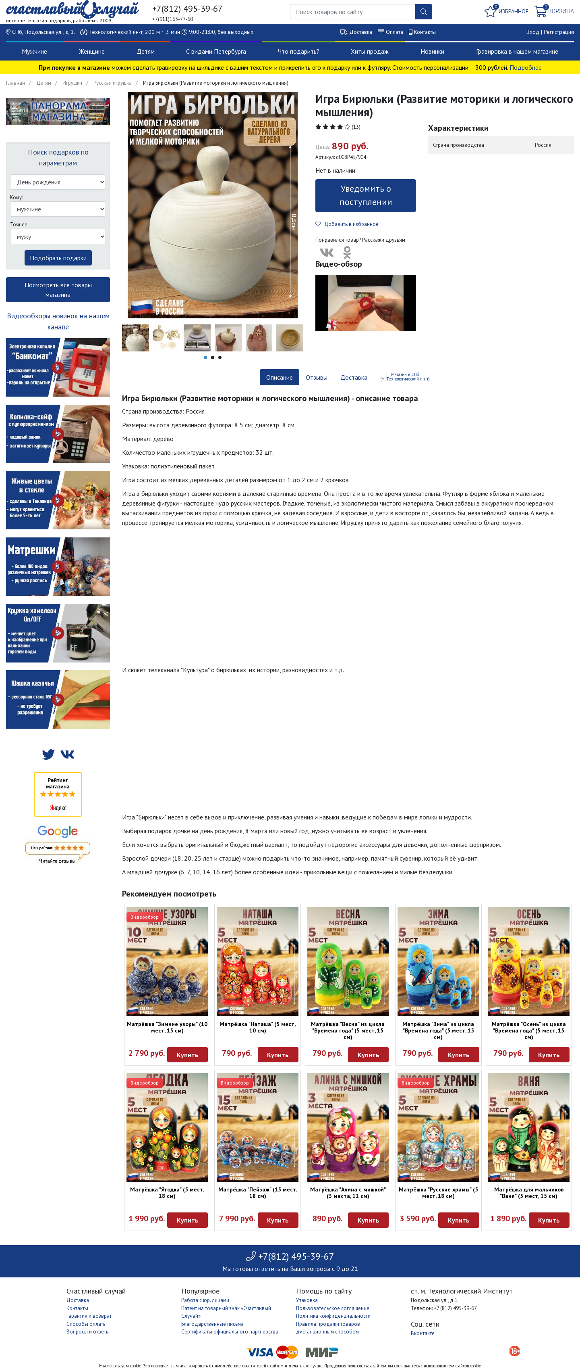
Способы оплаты (86, 1324)
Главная (15, 82)
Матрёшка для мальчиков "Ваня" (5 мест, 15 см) (528, 1193)
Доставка (360, 32)
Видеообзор (144, 917)
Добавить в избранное (347, 224)
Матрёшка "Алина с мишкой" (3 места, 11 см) (348, 1193)
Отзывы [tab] (316, 377)
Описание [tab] (279, 377)
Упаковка (307, 1300)
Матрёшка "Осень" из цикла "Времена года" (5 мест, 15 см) (529, 1030)
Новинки (432, 51)
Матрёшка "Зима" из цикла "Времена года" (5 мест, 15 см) (438, 1030)
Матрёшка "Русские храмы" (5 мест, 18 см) (438, 1193)
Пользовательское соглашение (332, 1308)
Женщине (92, 51)
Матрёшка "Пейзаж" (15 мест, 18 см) (257, 1193)
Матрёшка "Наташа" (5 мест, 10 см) (258, 1027)
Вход (532, 32)
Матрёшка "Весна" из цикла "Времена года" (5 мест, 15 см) (348, 1030)
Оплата (394, 32)
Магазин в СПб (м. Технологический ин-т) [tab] (405, 377)
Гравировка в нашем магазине (517, 51)
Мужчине (34, 51)
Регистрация (559, 32)
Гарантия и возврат (89, 1315)
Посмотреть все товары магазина (58, 290)
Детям (146, 51)
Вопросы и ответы (88, 1331)
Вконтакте (423, 1333)
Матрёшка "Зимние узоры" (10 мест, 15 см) (167, 1027)
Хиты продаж (370, 51)
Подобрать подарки (58, 258)
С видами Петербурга (216, 51)
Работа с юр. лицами (205, 1300)
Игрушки (72, 82)
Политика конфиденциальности (333, 1315)
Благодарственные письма (212, 1324)
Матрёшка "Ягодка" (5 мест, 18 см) (167, 1193)
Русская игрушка (112, 82)
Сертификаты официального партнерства (229, 1331)
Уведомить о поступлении (366, 195)
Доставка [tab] (353, 377)
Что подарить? (298, 51)
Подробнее (526, 67)
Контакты (425, 32)
